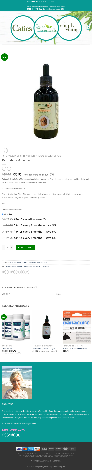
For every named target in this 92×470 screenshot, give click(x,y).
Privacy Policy (68, 453)
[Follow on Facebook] (4, 435)
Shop (18, 453)
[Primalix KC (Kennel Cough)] (46, 327)
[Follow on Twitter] (9, 435)
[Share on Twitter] (13, 272)
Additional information (13, 287)
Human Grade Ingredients (33, 266)
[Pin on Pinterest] (22, 272)
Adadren (20, 266)
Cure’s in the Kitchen (44, 453)
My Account (27, 453)
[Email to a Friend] (18, 272)
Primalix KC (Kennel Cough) (43, 348)
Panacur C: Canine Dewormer (75, 348)
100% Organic (11, 266)
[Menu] (3, 28)
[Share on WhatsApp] (4, 272)
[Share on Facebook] (9, 272)
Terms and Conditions (62, 455)
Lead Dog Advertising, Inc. (55, 467)
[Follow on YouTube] (18, 435)
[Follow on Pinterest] (13, 435)
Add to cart (25, 247)
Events (58, 453)
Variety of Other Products (22, 156)
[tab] (13, 287)
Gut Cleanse (7, 348)
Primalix (46, 266)
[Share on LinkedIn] (27, 272)
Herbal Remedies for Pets (49, 156)
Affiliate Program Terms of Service (35, 455)
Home (4, 156)
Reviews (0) (32, 287)
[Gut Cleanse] (16, 327)
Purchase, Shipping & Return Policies (41, 457)
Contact (63, 457)
